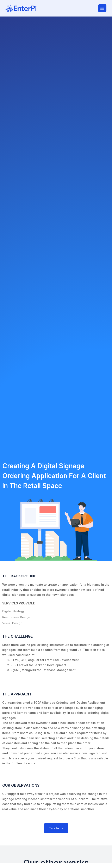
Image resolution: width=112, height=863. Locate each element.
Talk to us (56, 828)
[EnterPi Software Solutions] (52, 8)
